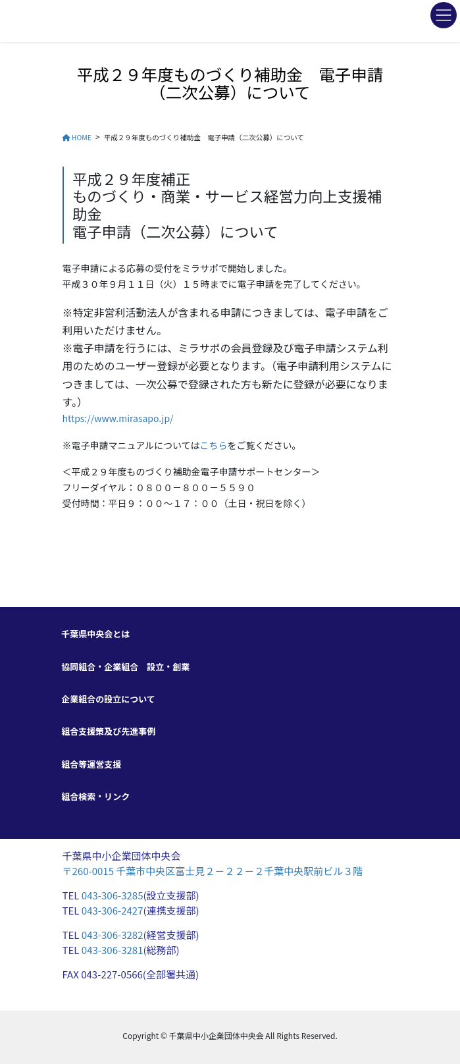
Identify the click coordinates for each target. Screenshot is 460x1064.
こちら (213, 445)
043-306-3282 (111, 935)
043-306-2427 (112, 910)
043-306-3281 (112, 950)
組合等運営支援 (91, 764)
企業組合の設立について (108, 699)
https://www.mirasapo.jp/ (118, 418)
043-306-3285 (112, 895)
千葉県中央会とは (95, 633)
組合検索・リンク (95, 796)
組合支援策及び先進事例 (108, 731)
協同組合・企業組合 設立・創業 (125, 666)
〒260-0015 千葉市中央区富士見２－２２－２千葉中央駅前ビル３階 (213, 871)
